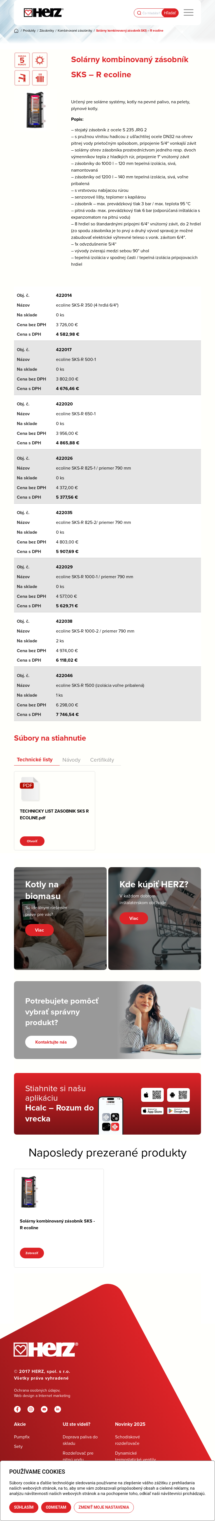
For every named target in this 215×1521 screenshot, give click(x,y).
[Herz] (43, 12)
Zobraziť (31, 1253)
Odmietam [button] (56, 1507)
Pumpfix (22, 1437)
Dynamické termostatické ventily (135, 1456)
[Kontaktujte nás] (51, 1042)
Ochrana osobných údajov (36, 1390)
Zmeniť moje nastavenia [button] (104, 1507)
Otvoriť (32, 841)
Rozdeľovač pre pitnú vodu (78, 1456)
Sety (18, 1446)
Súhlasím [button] (24, 1507)
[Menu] (188, 12)
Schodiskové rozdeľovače (127, 1440)
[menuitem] (188, 12)
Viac (39, 930)
